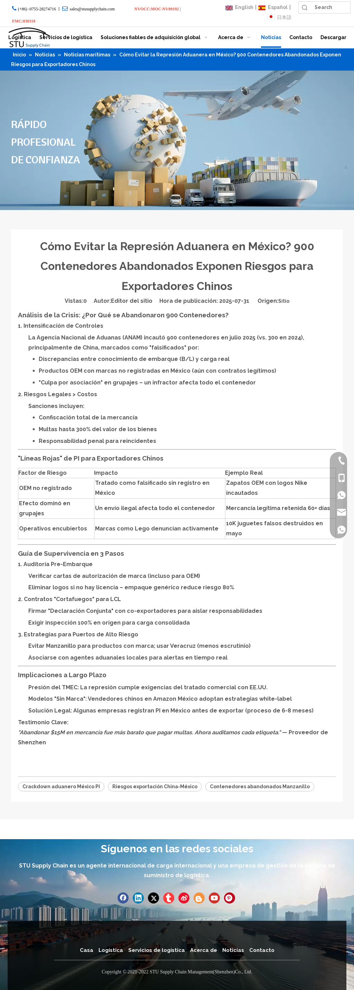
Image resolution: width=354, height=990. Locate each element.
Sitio (283, 301)
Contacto (261, 950)
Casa (86, 950)
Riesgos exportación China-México (154, 786)
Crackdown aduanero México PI (61, 786)
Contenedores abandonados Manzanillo (260, 786)
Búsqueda (304, 7)
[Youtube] (214, 897)
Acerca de (203, 950)
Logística (111, 950)
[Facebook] (123, 897)
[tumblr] (168, 897)
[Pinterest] (229, 897)
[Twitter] (153, 897)
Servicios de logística (156, 950)
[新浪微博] (183, 897)
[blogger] (199, 897)
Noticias (233, 950)
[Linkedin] (138, 897)
